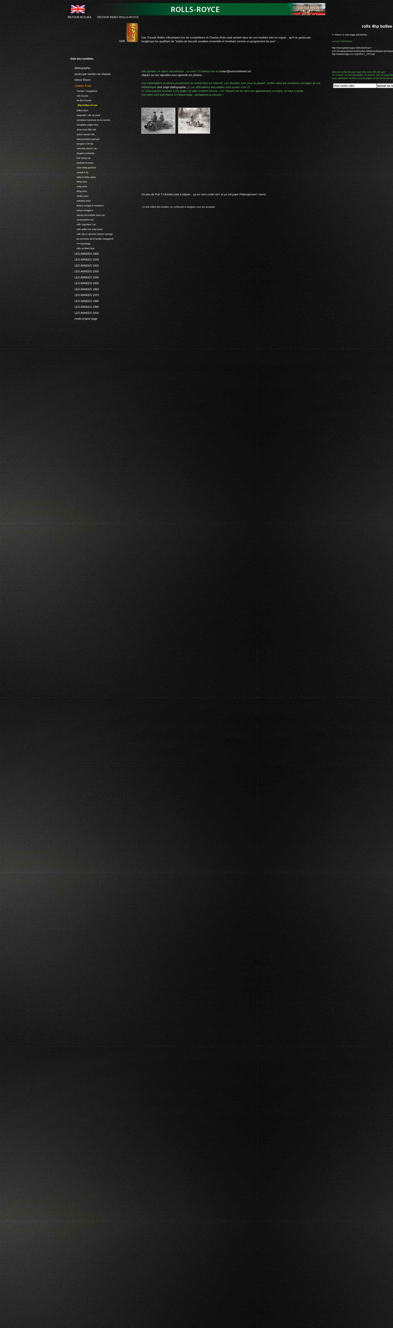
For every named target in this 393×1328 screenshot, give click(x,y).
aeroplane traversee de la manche (90, 119)
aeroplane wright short (84, 124)
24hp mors (78, 186)
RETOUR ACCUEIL (80, 17)
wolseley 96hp (80, 200)
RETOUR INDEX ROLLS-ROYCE (118, 17)
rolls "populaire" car (83, 224)
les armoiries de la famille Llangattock (91, 238)
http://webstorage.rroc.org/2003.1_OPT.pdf (353, 54)
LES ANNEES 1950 (84, 282)
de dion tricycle (80, 100)
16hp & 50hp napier (83, 176)
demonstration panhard (84, 138)
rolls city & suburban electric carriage (91, 233)
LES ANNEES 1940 (84, 276)
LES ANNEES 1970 (84, 294)
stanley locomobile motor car (87, 214)
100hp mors (79, 195)
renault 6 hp (79, 172)
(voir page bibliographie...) (173, 87)
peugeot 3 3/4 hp (81, 143)
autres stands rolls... (83, 134)
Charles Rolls (80, 85)
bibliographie (80, 67)
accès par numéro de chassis (90, 73)
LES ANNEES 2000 (84, 312)
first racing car (80, 157)
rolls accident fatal (82, 248)
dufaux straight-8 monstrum (87, 205)
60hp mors (78, 181)
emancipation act (81, 219)
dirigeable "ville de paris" (85, 115)
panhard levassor (82, 162)
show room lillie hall (83, 129)
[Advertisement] (200, 166)
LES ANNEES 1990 (84, 306)
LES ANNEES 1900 (84, 253)
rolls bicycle (79, 95)
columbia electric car (83, 148)
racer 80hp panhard (83, 167)
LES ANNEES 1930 (84, 270)
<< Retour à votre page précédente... (350, 34)
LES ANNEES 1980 (84, 300)
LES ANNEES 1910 (84, 258)
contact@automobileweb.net (235, 71)
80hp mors (78, 191)
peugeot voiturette (82, 153)
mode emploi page (83, 318)
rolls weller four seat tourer (86, 229)
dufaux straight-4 (81, 210)
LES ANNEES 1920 (84, 265)
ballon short (79, 110)
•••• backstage (80, 243)
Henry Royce (80, 79)
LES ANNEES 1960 (84, 288)
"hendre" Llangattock (83, 90)
